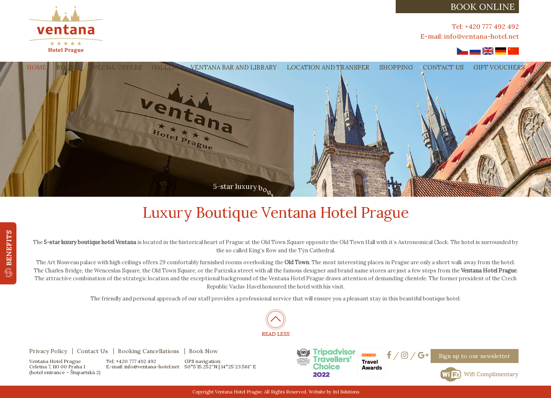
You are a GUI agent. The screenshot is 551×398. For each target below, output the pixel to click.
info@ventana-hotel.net (481, 36)
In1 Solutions (346, 392)
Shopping (396, 67)
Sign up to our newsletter (474, 356)
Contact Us (443, 67)
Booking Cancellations (148, 351)
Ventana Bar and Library (234, 67)
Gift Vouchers (499, 67)
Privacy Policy (48, 351)
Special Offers (116, 67)
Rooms (68, 67)
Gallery (166, 67)
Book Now (203, 351)
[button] (8, 253)
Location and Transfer (328, 67)
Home (36, 67)
